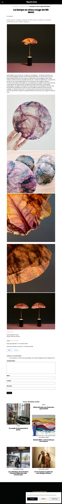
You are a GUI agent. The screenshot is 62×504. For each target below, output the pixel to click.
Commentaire (11, 361)
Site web (9, 386)
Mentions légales (43, 501)
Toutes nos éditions (39, 491)
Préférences (55, 499)
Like (9, 350)
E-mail (9, 381)
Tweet (16, 350)
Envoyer (9, 393)
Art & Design (20, 6)
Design (26, 6)
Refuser (44, 499)
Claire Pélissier (15, 340)
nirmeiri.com (10, 332)
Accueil (14, 6)
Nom (8, 375)
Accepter (32, 499)
